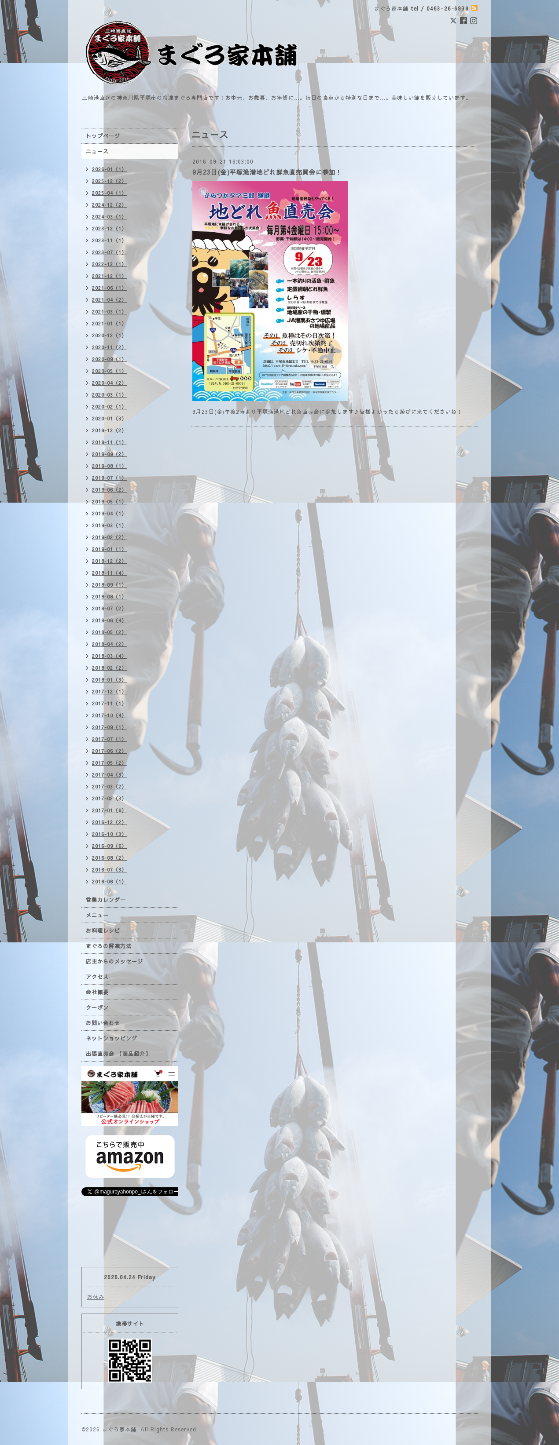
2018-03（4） (109, 656)
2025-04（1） (109, 193)
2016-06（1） (109, 881)
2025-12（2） (109, 181)
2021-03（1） (109, 311)
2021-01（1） (109, 323)
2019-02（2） (109, 537)
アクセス (97, 976)
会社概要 (97, 992)
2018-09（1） (109, 584)
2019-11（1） (109, 442)
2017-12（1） (109, 691)
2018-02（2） (109, 667)
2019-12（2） (109, 430)
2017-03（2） (109, 786)
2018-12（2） (109, 561)
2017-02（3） (109, 798)
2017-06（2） (109, 751)
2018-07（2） (109, 608)
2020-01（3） (109, 418)
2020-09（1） (109, 359)
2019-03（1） (109, 525)
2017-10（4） (109, 715)
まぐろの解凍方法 (109, 945)
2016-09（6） (109, 846)
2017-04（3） (109, 774)
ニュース (97, 151)
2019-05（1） (109, 501)
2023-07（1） (109, 252)
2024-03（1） (109, 216)
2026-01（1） (109, 169)
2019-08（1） (109, 466)
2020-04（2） (109, 382)
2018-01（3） (109, 679)
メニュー (97, 915)
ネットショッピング (111, 1038)
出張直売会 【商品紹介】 (118, 1053)
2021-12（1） (109, 276)
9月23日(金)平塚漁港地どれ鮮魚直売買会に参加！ (267, 172)
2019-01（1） (109, 549)
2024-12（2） (109, 204)
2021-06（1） (109, 288)
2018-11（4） (109, 572)
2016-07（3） (109, 869)
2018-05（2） (109, 632)
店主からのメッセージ (114, 961)
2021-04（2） (109, 299)
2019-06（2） (109, 489)
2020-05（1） (109, 371)
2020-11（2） (109, 347)
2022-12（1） (109, 264)
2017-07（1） (109, 739)
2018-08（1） (109, 596)
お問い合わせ (103, 1022)
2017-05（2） (109, 762)
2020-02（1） (109, 406)
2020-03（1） (109, 394)
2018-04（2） (109, 644)
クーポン (97, 1007)
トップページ (103, 135)
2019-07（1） (109, 477)
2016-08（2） (109, 857)
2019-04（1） (109, 513)
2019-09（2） (109, 454)
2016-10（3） (109, 834)
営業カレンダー (106, 899)
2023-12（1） (109, 228)
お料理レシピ (103, 930)
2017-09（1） (109, 727)
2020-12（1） (109, 335)
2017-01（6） (109, 810)
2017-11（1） (109, 703)
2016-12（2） (109, 822)
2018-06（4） (109, 620)
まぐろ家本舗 (119, 1429)
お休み (95, 1296)
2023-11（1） (109, 240)
